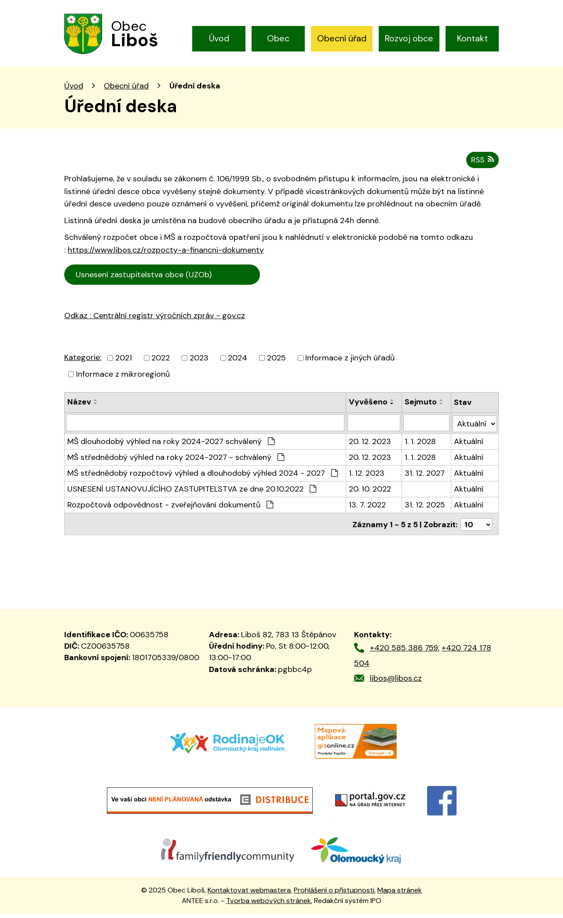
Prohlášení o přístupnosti (334, 894)
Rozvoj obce (409, 38)
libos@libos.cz (396, 682)
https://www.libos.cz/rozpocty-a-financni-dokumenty (166, 256)
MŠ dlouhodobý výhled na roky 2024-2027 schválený (170, 446)
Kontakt (472, 38)
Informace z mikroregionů (123, 380)
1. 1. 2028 (420, 446)
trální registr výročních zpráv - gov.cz (165, 341)
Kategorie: (82, 364)
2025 (276, 364)
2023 (199, 364)
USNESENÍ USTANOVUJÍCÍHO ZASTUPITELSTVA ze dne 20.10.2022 (191, 494)
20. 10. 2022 (370, 494)
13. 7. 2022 (367, 510)
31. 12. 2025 (425, 510)
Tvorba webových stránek (268, 904)
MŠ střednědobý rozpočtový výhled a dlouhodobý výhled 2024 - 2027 (202, 478)
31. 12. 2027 (425, 478)
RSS (481, 166)
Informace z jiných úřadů (350, 364)
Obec (278, 38)
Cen (272, 280)
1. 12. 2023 (366, 478)
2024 (237, 364)
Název (79, 408)
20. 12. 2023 (370, 446)
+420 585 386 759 (404, 652)
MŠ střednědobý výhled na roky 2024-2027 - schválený (175, 462)
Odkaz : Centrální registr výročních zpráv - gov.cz (154, 322)
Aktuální (469, 446)
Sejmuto (421, 408)
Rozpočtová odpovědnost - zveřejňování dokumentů (170, 510)
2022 (160, 364)
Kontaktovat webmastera (249, 894)
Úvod (219, 38)
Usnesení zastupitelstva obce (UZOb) (162, 281)
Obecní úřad (341, 38)
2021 (123, 364)
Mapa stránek (399, 894)
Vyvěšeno (368, 408)
